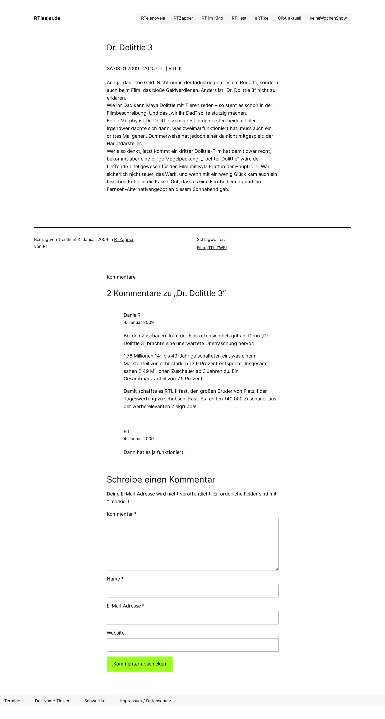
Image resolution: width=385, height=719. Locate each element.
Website (115, 633)
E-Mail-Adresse (126, 606)
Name (115, 579)
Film (201, 247)
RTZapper (124, 239)
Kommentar (122, 514)
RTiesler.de (47, 18)
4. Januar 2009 (139, 322)
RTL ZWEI (217, 247)
